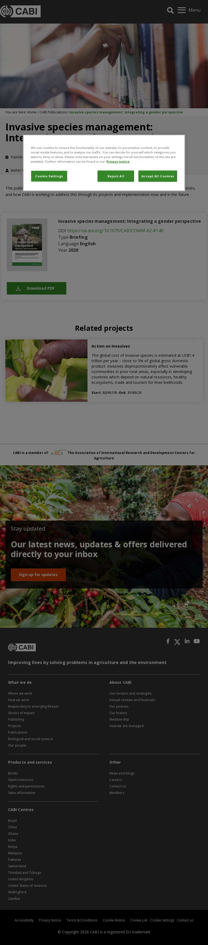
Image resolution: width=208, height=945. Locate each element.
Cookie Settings (49, 176)
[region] (104, 162)
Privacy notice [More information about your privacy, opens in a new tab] (117, 161)
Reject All (116, 176)
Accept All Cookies (157, 176)
